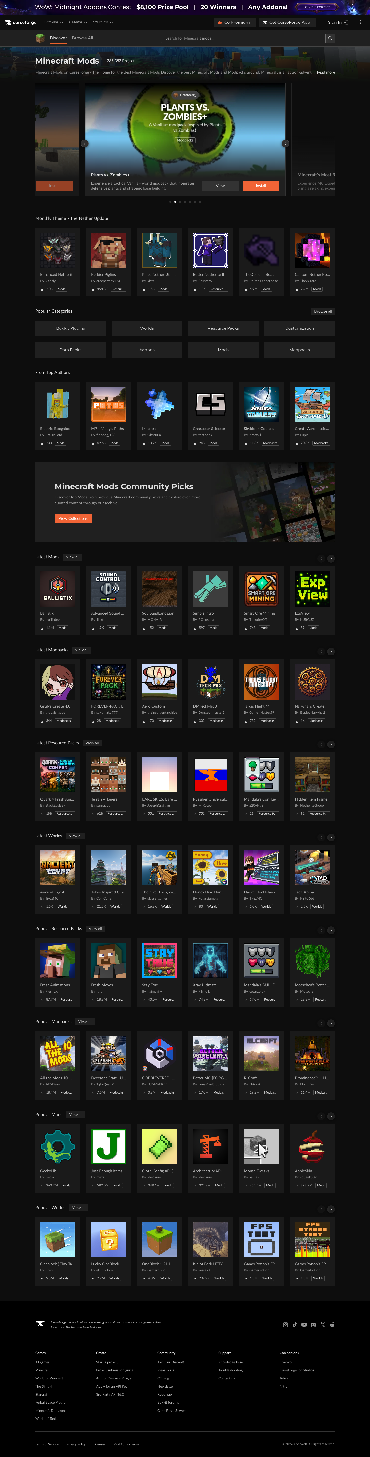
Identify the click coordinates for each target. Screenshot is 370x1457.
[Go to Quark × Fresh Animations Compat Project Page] (57, 786)
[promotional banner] (185, 7)
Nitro (283, 1386)
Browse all (323, 311)
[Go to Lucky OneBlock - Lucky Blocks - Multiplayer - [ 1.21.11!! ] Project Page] (108, 1251)
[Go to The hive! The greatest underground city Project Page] (159, 879)
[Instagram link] (285, 1325)
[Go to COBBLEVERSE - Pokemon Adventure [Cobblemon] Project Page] (159, 1065)
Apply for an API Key (111, 1386)
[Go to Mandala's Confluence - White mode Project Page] (261, 786)
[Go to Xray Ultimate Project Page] (210, 972)
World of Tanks (46, 1419)
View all (72, 557)
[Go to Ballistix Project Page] (57, 600)
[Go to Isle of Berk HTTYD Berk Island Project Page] (210, 1251)
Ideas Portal (166, 1370)
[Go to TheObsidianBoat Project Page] (261, 262)
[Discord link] (313, 1325)
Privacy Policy (76, 1444)
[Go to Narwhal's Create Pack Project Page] (312, 693)
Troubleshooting (230, 1370)
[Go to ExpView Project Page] (312, 600)
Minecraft (42, 1370)
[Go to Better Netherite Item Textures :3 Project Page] (210, 262)
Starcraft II (43, 1394)
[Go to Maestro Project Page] (159, 416)
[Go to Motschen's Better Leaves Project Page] (312, 972)
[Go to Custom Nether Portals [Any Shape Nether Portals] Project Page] (312, 262)
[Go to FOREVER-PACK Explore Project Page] (108, 693)
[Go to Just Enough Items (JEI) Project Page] (108, 1158)
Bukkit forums (168, 1402)
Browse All (82, 38)
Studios (103, 22)
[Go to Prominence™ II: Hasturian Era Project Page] (312, 1065)
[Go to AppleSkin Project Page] (312, 1158)
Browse (54, 22)
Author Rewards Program (115, 1378)
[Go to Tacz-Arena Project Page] (312, 879)
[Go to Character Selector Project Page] (210, 416)
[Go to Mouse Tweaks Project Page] (261, 1158)
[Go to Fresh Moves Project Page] (108, 972)
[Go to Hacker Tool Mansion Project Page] (261, 879)
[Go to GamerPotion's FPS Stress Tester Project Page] (312, 1251)
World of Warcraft (49, 1378)
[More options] (360, 22)
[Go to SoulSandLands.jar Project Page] (159, 600)
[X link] (323, 1325)
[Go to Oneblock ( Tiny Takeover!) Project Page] (57, 1251)
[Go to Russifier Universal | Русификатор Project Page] (210, 786)
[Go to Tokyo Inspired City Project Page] (108, 879)
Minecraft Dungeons (50, 1410)
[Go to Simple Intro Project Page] (210, 600)
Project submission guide (114, 1370)
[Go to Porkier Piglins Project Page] (108, 262)
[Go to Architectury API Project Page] (210, 1158)
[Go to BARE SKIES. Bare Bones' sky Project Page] (159, 786)
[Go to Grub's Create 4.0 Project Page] (57, 693)
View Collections (73, 518)
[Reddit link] (332, 1325)
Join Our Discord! (170, 1362)
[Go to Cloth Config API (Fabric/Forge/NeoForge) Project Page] (159, 1158)
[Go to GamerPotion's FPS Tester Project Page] (261, 1251)
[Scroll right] (331, 559)
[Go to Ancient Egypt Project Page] (57, 879)
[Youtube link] (304, 1325)
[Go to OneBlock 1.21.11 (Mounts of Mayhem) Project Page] (159, 1251)
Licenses (100, 1444)
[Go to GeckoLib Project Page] (57, 1158)
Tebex (284, 1378)
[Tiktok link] (295, 1325)
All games (42, 1362)
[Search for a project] (243, 38)
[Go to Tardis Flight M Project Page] (261, 693)
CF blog (163, 1378)
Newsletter (165, 1386)
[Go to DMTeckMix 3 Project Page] (210, 693)
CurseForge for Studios (297, 1370)
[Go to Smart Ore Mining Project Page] (261, 600)
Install (261, 186)
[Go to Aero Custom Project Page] (159, 693)
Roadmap (164, 1394)
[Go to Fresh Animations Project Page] (57, 972)
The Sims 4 (43, 1386)
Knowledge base (230, 1362)
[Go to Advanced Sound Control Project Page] (108, 600)
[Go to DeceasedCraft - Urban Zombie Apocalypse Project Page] (108, 1065)
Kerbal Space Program (51, 1402)
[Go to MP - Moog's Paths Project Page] (108, 416)
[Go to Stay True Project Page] (159, 972)
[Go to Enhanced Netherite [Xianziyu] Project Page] (57, 262)
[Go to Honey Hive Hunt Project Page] (210, 879)
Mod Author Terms (126, 1444)
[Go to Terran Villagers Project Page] (108, 786)
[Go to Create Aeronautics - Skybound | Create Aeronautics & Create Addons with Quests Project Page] (312, 416)
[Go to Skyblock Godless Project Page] (261, 416)
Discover (58, 38)
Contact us (226, 1378)
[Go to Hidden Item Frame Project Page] (312, 786)
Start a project (107, 1362)
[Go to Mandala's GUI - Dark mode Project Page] (261, 972)
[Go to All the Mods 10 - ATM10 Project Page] (57, 1065)
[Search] (330, 38)
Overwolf (287, 1362)
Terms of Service (47, 1444)
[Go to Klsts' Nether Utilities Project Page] (159, 262)
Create (78, 22)
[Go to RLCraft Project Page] (261, 1065)
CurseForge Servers (171, 1410)
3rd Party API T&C (110, 1394)
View (220, 186)
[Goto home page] (21, 22)
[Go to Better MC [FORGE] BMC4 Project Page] (210, 1065)
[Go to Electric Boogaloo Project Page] (57, 416)
